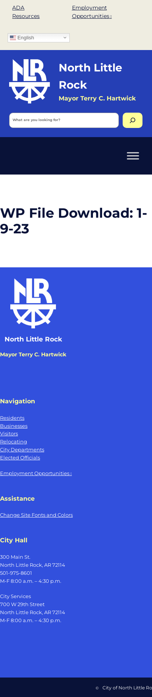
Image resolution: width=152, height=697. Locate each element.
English (22, 37)
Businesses (13, 426)
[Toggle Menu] (133, 155)
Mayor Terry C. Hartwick (33, 354)
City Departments (22, 449)
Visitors (9, 433)
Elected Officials (20, 457)
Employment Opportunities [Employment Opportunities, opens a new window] (36, 473)
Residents (12, 418)
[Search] (132, 120)
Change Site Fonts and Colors (36, 515)
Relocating (13, 441)
